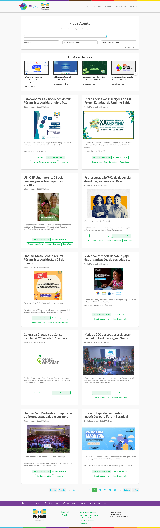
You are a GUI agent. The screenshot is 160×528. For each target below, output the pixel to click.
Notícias (97, 6)
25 (100, 490)
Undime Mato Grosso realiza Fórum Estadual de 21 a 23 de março (44, 259)
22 (84, 490)
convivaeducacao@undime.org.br (93, 503)
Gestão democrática (35, 244)
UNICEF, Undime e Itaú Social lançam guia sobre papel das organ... (44, 181)
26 (105, 490)
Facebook (65, 512)
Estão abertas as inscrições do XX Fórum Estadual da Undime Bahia (107, 100)
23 (90, 490)
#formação (40, 157)
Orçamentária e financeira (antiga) (43, 162)
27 (110, 490)
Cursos (87, 6)
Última (135, 490)
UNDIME (36, 511)
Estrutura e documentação (101, 236)
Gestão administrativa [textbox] (71, 42)
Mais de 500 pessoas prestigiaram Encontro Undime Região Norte (107, 336)
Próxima (127, 490)
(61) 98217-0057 (54, 503)
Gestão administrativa (55, 157)
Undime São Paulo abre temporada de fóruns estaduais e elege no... (48, 414)
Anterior (62, 490)
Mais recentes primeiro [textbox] (110, 42)
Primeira (53, 490)
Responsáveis (120, 6)
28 (115, 490)
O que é (108, 6)
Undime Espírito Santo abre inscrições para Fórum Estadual (106, 414)
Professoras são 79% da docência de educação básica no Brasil (107, 179)
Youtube (65, 515)
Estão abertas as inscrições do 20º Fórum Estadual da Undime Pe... (47, 100)
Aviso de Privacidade (88, 512)
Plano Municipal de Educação (58, 323)
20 (74, 490)
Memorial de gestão (120, 157)
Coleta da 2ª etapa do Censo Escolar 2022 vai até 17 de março (46, 336)
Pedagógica (63, 162)
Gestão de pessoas (59, 239)
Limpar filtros (130, 47)
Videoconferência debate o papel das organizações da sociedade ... (107, 257)
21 (79, 490)
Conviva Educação (27, 4)
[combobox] (80, 42)
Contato (133, 6)
